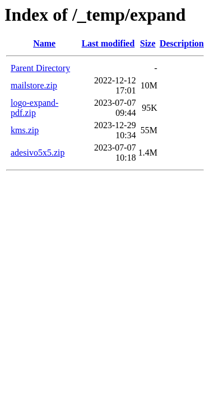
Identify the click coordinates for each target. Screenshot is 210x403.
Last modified (108, 43)
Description (182, 43)
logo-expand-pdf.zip (34, 108)
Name (44, 43)
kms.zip (25, 130)
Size (148, 43)
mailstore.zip (34, 85)
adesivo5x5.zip (37, 152)
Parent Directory (40, 68)
